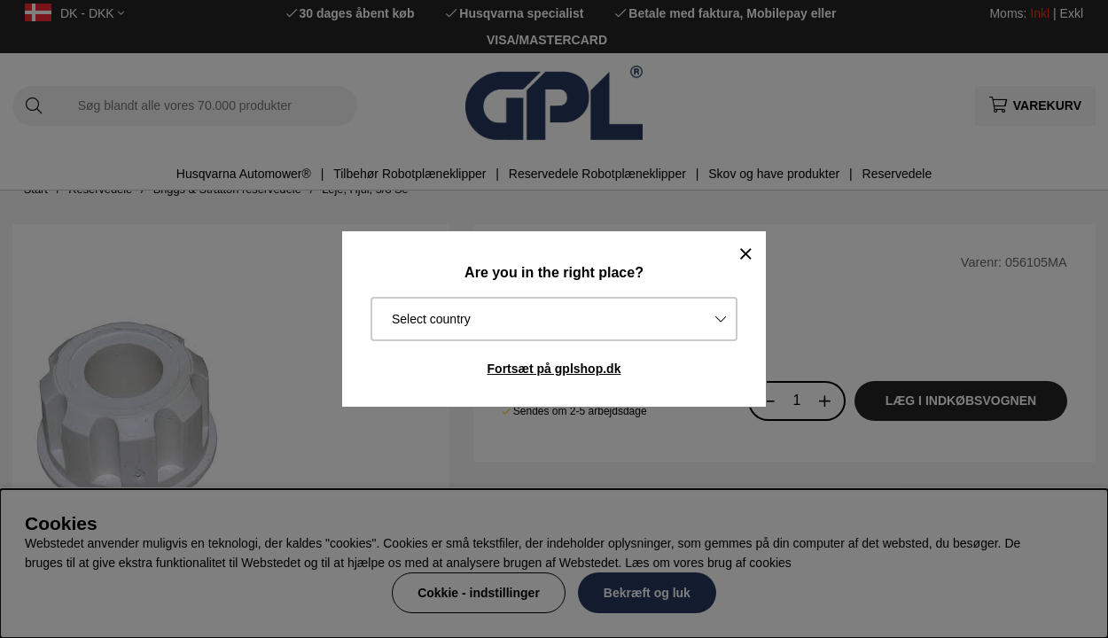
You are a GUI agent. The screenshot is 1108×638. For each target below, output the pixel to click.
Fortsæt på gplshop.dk (554, 369)
